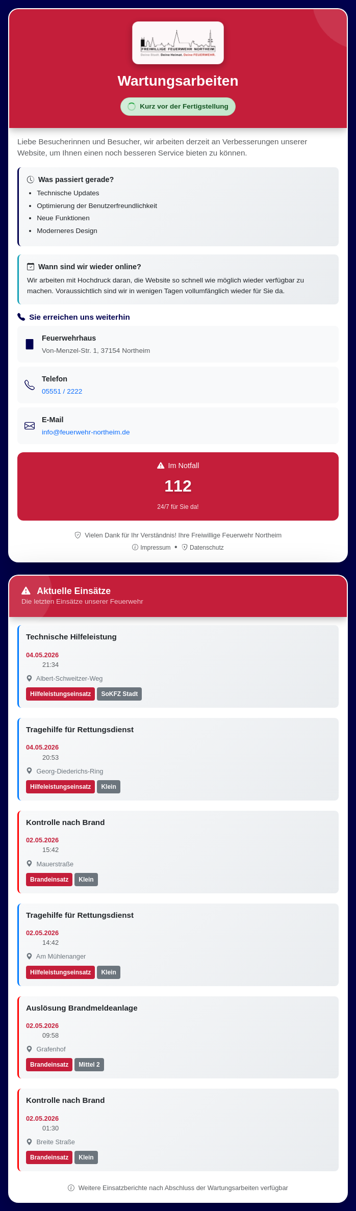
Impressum (152, 547)
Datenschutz (203, 547)
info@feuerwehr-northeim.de (86, 432)
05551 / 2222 (62, 391)
